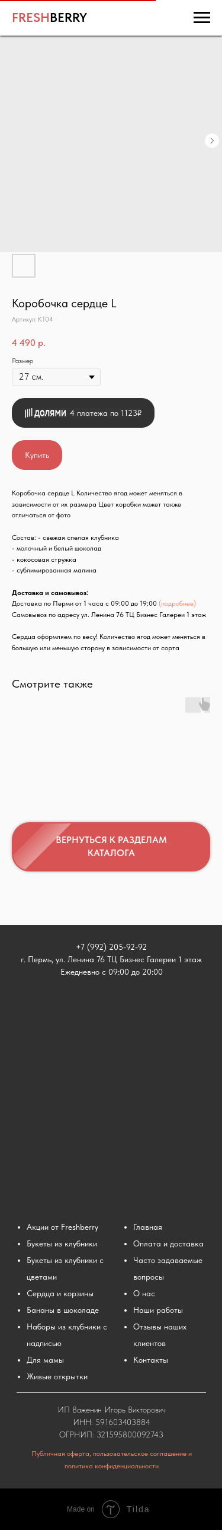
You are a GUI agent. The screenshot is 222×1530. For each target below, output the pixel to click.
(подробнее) (177, 603)
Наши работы (158, 1310)
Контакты (150, 1359)
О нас (144, 1293)
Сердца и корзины (60, 1293)
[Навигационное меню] (202, 18)
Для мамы (45, 1359)
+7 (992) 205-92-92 (111, 947)
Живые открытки (57, 1376)
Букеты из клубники (62, 1243)
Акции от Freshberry (62, 1227)
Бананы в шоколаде (63, 1310)
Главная (147, 1227)
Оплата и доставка (168, 1243)
